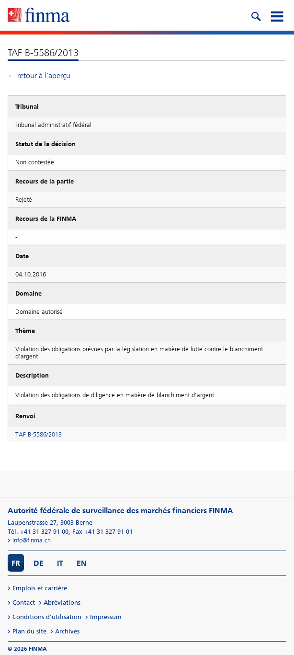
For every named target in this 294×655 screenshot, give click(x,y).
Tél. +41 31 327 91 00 (38, 531)
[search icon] (255, 15)
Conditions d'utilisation (46, 617)
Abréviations (62, 602)
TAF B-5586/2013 (38, 434)
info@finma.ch (31, 540)
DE (39, 563)
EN (82, 563)
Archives (67, 631)
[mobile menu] (276, 15)
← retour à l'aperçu (39, 75)
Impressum (106, 617)
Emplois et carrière (39, 588)
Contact (23, 602)
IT (60, 563)
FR (15, 563)
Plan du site (29, 631)
